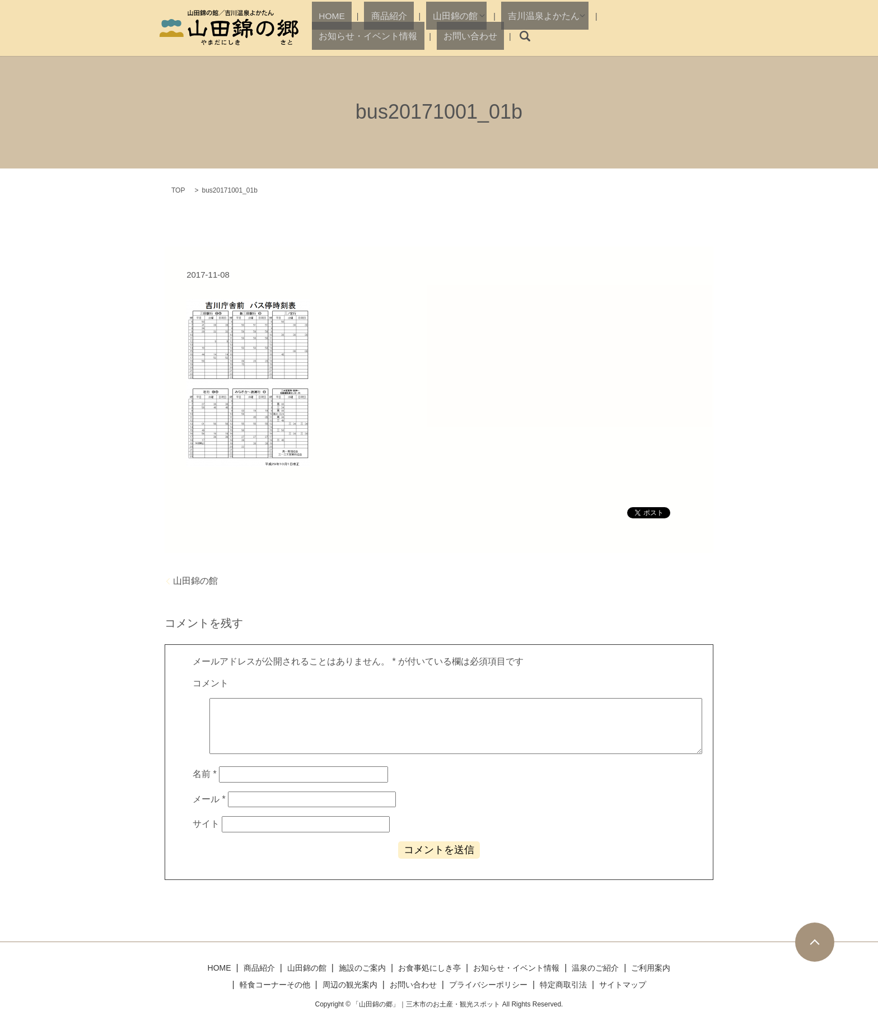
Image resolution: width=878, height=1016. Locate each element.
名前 (205, 774)
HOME (329, 35)
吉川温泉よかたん (489, 35)
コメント (210, 683)
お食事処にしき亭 (429, 967)
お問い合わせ (664, 35)
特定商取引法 (563, 984)
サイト (206, 823)
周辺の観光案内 (350, 984)
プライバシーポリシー (488, 984)
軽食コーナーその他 (275, 984)
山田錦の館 (416, 35)
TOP (178, 190)
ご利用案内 (650, 967)
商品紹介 (368, 35)
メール (209, 799)
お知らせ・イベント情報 (586, 35)
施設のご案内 (362, 967)
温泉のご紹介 (595, 967)
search (708, 36)
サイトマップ (622, 984)
